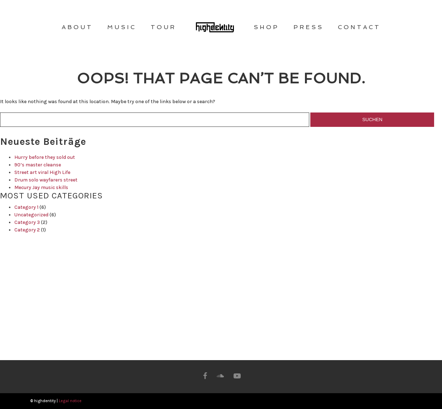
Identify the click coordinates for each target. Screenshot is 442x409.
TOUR (163, 27)
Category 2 (27, 230)
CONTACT (359, 27)
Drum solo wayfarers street (45, 180)
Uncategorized (31, 215)
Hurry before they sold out (44, 157)
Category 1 (26, 207)
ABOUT (77, 27)
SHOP (266, 27)
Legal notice (70, 401)
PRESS (308, 27)
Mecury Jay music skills (41, 187)
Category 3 (27, 222)
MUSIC (121, 27)
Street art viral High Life (42, 172)
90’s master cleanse (37, 165)
